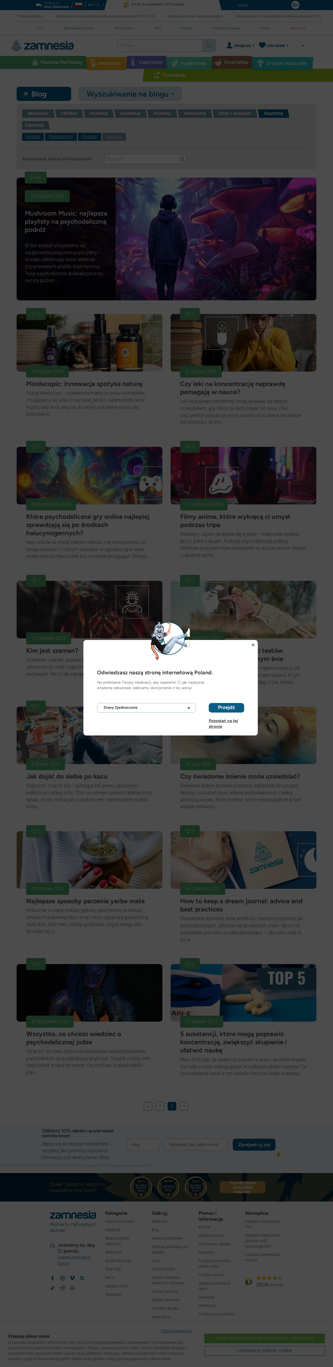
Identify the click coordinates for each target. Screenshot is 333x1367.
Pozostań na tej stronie (223, 720)
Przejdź (226, 707)
